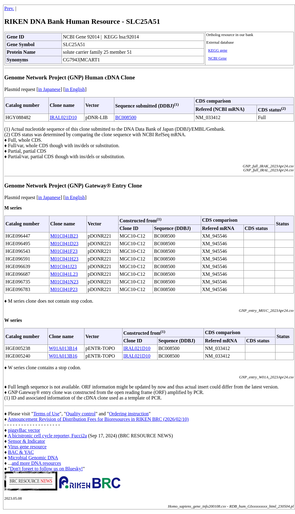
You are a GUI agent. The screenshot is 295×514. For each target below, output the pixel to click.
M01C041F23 (64, 251)
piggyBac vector (24, 430)
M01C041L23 (64, 274)
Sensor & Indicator (26, 441)
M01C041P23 (64, 289)
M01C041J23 (63, 266)
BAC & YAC (21, 452)
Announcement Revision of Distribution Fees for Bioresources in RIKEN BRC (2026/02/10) (98, 419)
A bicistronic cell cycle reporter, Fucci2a (47, 435)
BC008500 (125, 117)
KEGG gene (217, 50)
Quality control (80, 413)
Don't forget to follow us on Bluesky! (46, 468)
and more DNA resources (36, 463)
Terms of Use (46, 413)
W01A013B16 (63, 356)
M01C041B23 (64, 236)
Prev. (9, 8)
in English (75, 89)
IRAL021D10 (63, 117)
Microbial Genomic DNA (33, 457)
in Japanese (49, 89)
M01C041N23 (64, 281)
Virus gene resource (27, 446)
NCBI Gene (217, 58)
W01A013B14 (63, 348)
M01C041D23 (64, 243)
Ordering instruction (129, 413)
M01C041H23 (64, 258)
